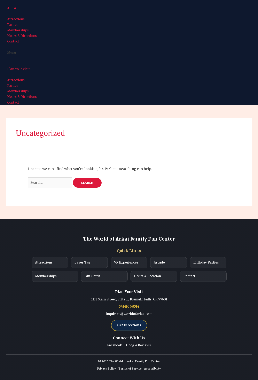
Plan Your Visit (18, 69)
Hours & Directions (22, 36)
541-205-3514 (129, 307)
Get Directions (129, 326)
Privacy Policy (106, 369)
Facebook (114, 346)
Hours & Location (147, 276)
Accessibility (152, 369)
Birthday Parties (206, 263)
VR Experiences (126, 263)
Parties (12, 25)
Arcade (159, 263)
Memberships (18, 30)
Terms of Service (130, 369)
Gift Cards (92, 276)
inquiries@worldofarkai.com (129, 314)
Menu (11, 53)
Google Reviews (138, 346)
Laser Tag (82, 263)
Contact (13, 41)
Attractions (16, 19)
